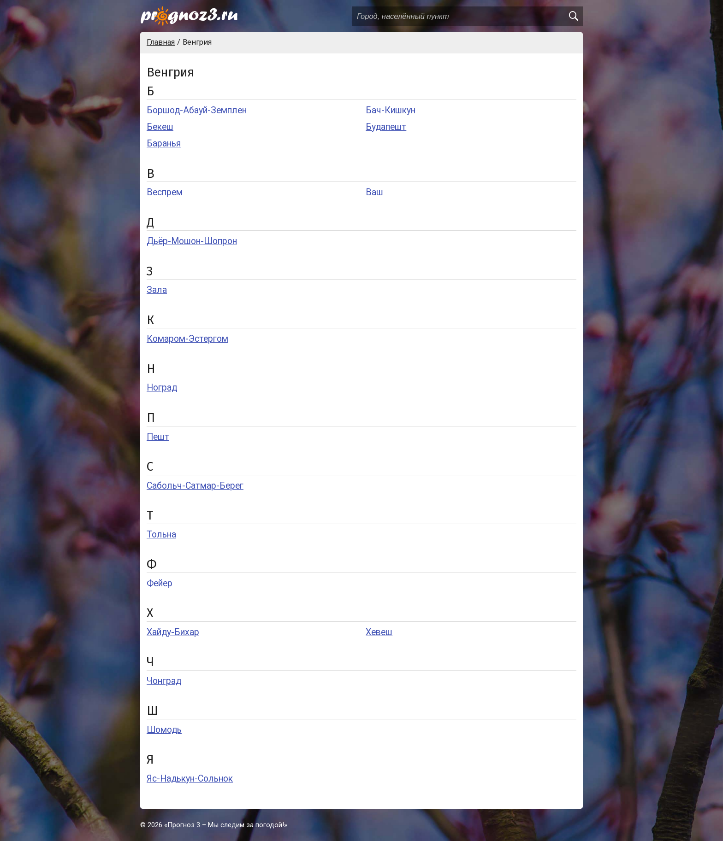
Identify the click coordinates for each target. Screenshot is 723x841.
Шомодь (164, 729)
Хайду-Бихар (173, 632)
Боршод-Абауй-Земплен (197, 110)
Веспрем (165, 192)
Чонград (164, 681)
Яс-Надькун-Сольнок (190, 778)
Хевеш (379, 632)
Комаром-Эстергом (187, 338)
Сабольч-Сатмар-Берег (195, 485)
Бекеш (160, 127)
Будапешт (386, 127)
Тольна (161, 534)
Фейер (159, 583)
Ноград (162, 387)
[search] (573, 16)
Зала (157, 290)
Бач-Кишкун (390, 110)
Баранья (164, 143)
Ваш (374, 192)
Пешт (158, 437)
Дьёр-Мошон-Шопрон (192, 241)
